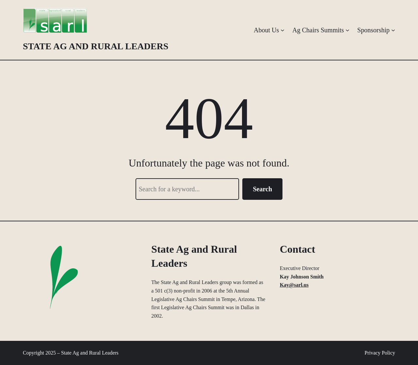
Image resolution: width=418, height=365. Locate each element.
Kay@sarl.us (294, 285)
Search (262, 189)
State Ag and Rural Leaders (96, 46)
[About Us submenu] (282, 30)
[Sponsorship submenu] (393, 30)
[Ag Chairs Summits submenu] (347, 30)
